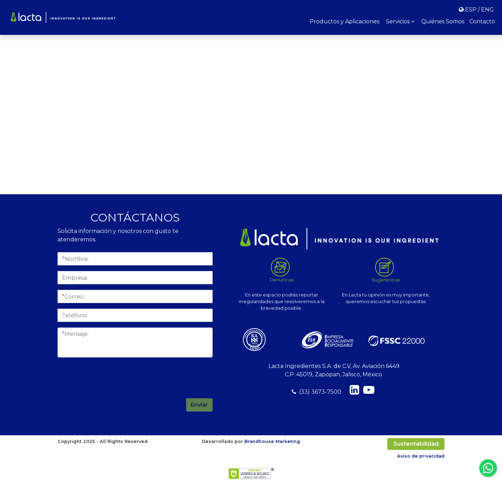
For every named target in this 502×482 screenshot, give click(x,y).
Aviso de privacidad (420, 456)
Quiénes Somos (442, 21)
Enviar (199, 404)
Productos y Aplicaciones (344, 21)
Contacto (482, 21)
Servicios (400, 21)
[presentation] (160, 376)
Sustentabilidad (416, 443)
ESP (471, 9)
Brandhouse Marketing (272, 441)
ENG (487, 9)
